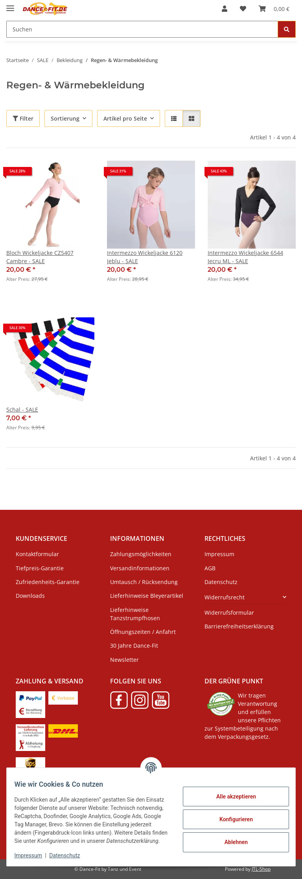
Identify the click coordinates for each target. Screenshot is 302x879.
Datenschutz (69, 855)
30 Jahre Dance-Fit (134, 645)
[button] (224, 8)
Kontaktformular (37, 554)
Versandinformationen (139, 568)
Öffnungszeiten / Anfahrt (143, 631)
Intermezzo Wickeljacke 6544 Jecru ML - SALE (245, 257)
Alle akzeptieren (231, 792)
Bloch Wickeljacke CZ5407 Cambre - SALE (40, 257)
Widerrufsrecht (224, 597)
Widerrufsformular (229, 612)
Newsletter (124, 659)
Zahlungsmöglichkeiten (140, 554)
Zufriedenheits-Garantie (47, 582)
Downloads (30, 595)
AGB (209, 568)
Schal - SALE (22, 409)
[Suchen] (142, 29)
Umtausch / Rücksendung (144, 582)
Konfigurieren (231, 815)
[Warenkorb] (274, 8)
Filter (23, 118)
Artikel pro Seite (125, 118)
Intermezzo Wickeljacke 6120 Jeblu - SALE (144, 257)
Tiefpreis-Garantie (40, 568)
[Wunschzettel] (243, 8)
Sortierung (65, 118)
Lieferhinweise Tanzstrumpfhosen (135, 614)
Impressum (33, 855)
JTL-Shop (261, 869)
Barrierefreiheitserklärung (239, 626)
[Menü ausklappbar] (10, 5)
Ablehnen (231, 838)
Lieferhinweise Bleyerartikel (146, 595)
